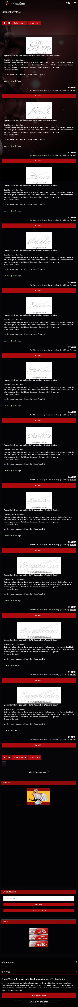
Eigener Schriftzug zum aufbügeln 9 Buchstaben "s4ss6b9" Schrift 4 (30, 445)
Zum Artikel (39, 96)
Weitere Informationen (39, 1002)
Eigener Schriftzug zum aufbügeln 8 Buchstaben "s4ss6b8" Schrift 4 (30, 380)
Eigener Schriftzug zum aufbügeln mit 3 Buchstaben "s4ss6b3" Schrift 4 (32, 55)
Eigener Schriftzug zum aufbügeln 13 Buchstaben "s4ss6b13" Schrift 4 (31, 705)
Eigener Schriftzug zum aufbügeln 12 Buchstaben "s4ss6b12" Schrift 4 (31, 640)
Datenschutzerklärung (16, 990)
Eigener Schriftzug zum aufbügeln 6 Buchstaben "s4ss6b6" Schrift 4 (30, 250)
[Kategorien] (75, 3)
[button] (4, 23)
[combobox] (20, 23)
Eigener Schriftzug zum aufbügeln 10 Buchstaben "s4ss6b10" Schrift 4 (31, 510)
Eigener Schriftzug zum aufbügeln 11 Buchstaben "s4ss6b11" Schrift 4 (31, 575)
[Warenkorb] (68, 3)
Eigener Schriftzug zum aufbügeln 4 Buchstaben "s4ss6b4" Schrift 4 (30, 120)
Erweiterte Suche (39, 910)
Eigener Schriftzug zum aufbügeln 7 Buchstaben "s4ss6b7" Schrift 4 (30, 315)
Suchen (38, 905)
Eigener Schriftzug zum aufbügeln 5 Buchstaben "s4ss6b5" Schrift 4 (30, 185)
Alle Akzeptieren (39, 995)
